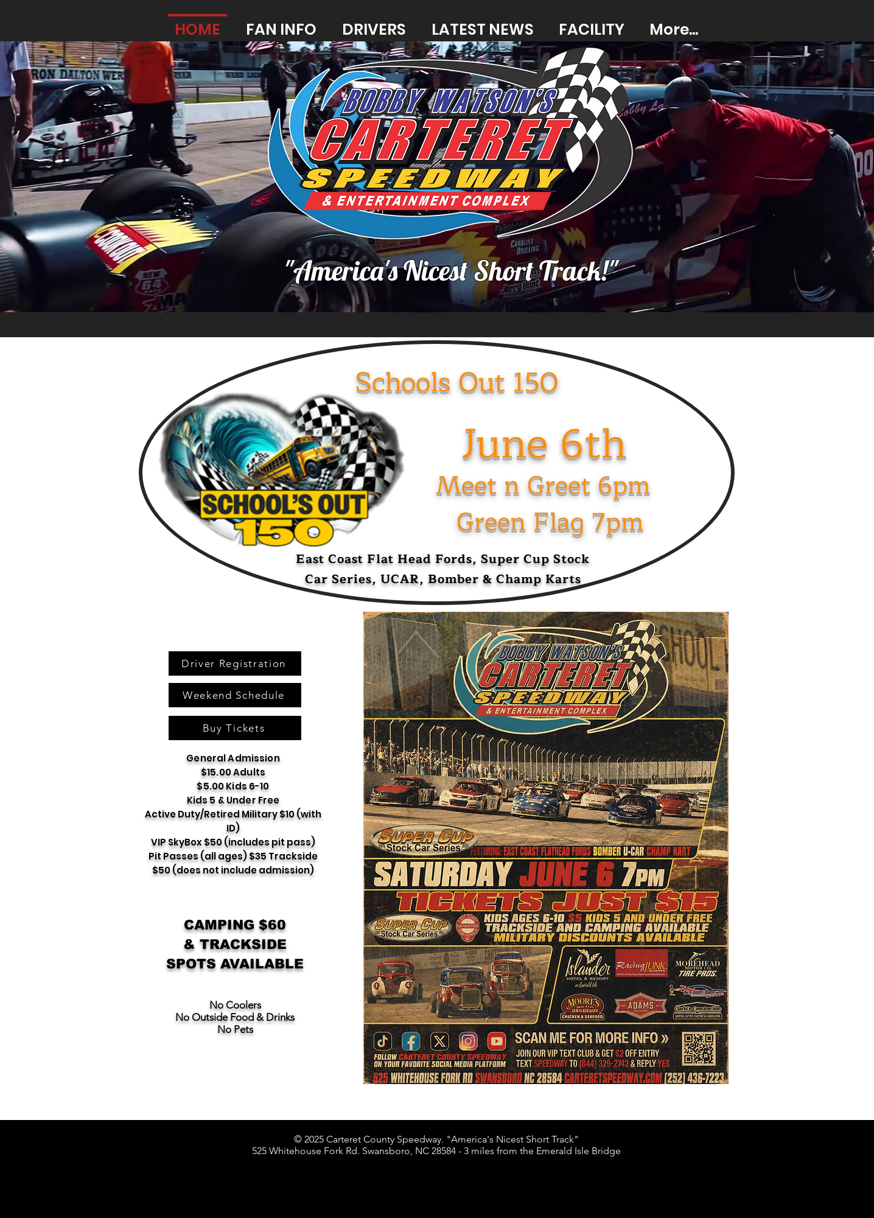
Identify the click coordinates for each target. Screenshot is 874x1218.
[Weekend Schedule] (235, 695)
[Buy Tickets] (235, 728)
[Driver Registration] (235, 663)
